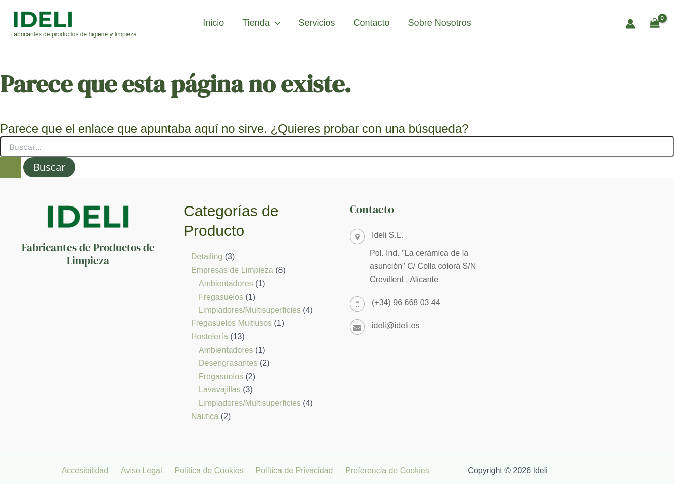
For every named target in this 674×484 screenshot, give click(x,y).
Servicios (317, 22)
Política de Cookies (220, 470)
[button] (275, 22)
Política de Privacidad (302, 470)
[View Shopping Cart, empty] (654, 24)
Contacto (372, 22)
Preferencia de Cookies (390, 470)
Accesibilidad (104, 470)
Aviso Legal (157, 470)
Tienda (261, 22)
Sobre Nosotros (439, 22)
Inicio (213, 22)
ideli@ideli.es (396, 325)
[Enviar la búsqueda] (10, 167)
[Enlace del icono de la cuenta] (630, 24)
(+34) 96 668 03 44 (406, 302)
